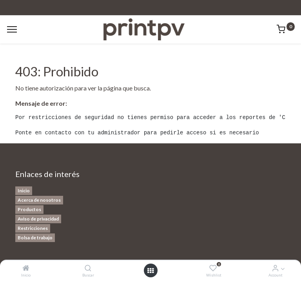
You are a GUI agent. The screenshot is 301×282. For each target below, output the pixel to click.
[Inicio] (25, 268)
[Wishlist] (213, 268)
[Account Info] (275, 268)
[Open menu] (150, 270)
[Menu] (12, 29)
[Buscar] (88, 268)
